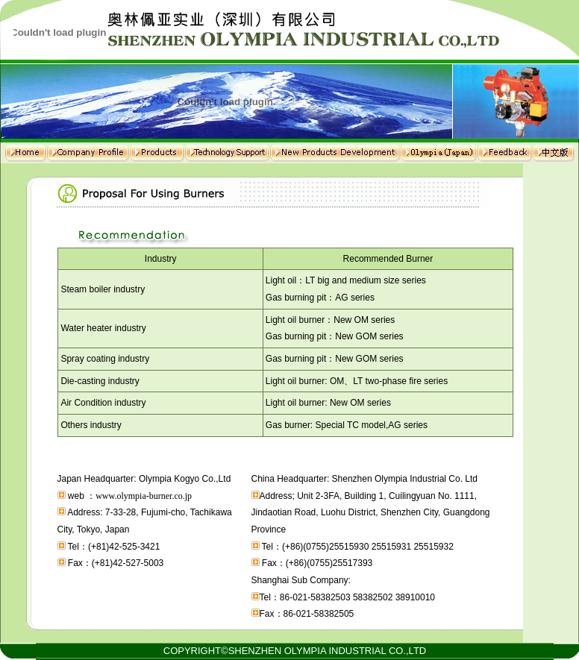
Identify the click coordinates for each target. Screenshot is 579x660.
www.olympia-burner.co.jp (144, 496)
